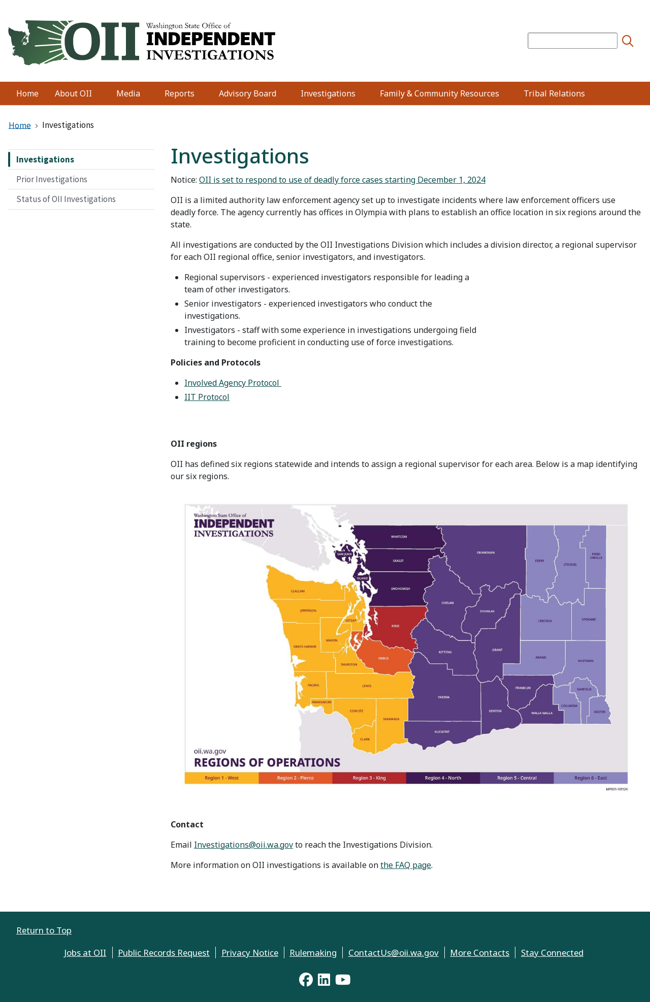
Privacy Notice (249, 952)
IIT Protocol (207, 397)
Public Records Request (164, 952)
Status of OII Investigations (66, 199)
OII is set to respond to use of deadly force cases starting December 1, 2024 (342, 179)
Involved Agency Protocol (232, 382)
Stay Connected (552, 952)
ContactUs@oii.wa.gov (393, 952)
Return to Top (44, 930)
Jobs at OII (85, 952)
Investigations (45, 159)
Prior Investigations (51, 179)
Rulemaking (313, 952)
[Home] (141, 41)
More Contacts (479, 952)
